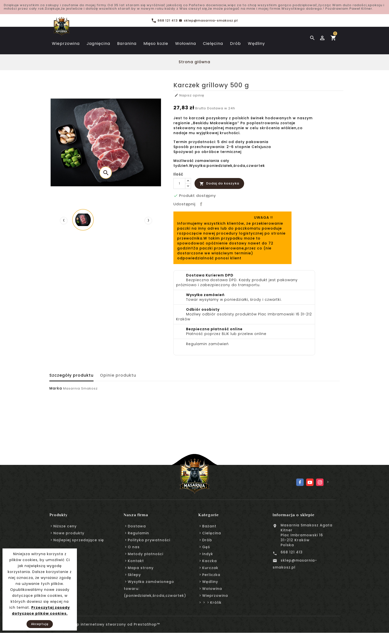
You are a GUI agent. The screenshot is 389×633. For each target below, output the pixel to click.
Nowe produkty (68, 533)
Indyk (207, 553)
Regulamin (138, 533)
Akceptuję (39, 624)
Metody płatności (145, 553)
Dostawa (137, 526)
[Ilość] (179, 183)
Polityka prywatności (149, 540)
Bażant (209, 526)
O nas (134, 546)
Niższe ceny (65, 526)
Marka (55, 388)
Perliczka (211, 574)
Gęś (206, 546)
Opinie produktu (119, 375)
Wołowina (212, 588)
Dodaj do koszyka (219, 183)
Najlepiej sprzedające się (78, 540)
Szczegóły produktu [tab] (71, 375)
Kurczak (210, 567)
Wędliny (210, 581)
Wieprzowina (215, 595)
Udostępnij (200, 203)
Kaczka (209, 560)
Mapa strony (141, 567)
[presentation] (63, 220)
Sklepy (134, 574)
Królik (216, 602)
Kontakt (136, 560)
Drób (207, 540)
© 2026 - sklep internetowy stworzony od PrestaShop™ (105, 624)
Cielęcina (211, 533)
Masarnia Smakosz (80, 388)
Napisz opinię (189, 95)
